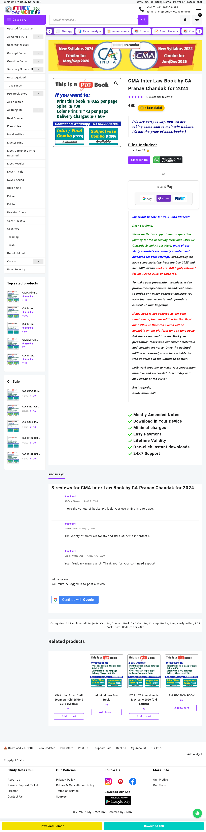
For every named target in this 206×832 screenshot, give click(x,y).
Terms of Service (67, 790)
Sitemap (13, 790)
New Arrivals (15, 171)
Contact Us (15, 796)
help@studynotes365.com (173, 11)
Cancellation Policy (82, 785)
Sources (61, 796)
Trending (13, 236)
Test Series (14, 85)
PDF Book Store (25, 93)
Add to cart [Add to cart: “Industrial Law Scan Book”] (106, 712)
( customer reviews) (159, 96)
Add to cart (139, 159)
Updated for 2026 (18, 44)
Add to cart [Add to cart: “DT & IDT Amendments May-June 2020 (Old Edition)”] (144, 716)
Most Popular (15, 163)
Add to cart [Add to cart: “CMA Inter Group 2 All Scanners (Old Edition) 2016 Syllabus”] (69, 716)
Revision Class (16, 212)
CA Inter (105, 623)
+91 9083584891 (167, 7)
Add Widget (194, 754)
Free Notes (14, 126)
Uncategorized (16, 77)
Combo (25, 261)
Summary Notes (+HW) (25, 69)
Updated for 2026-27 (20, 28)
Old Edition (14, 188)
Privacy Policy (65, 779)
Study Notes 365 (95, 812)
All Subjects (25, 110)
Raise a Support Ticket (23, 785)
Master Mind (15, 142)
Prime (11, 196)
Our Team (159, 785)
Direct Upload (16, 253)
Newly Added (15, 179)
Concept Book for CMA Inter (129, 623)
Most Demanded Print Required (21, 153)
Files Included (151, 107)
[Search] (143, 20)
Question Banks (25, 61)
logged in (76, 584)
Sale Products (16, 220)
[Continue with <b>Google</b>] (75, 600)
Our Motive (160, 779)
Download (154, 826)
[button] (116, 83)
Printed (11, 204)
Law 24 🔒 (142, 150)
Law (172, 623)
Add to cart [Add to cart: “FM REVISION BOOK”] (181, 707)
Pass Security (16, 269)
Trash (11, 245)
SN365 (129, 812)
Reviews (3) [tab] (56, 474)
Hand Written (15, 134)
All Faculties (15, 101)
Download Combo (52, 826)
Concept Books (25, 53)
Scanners (13, 228)
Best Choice (15, 118)
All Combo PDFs (25, 36)
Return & (62, 785)
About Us (14, 779)
